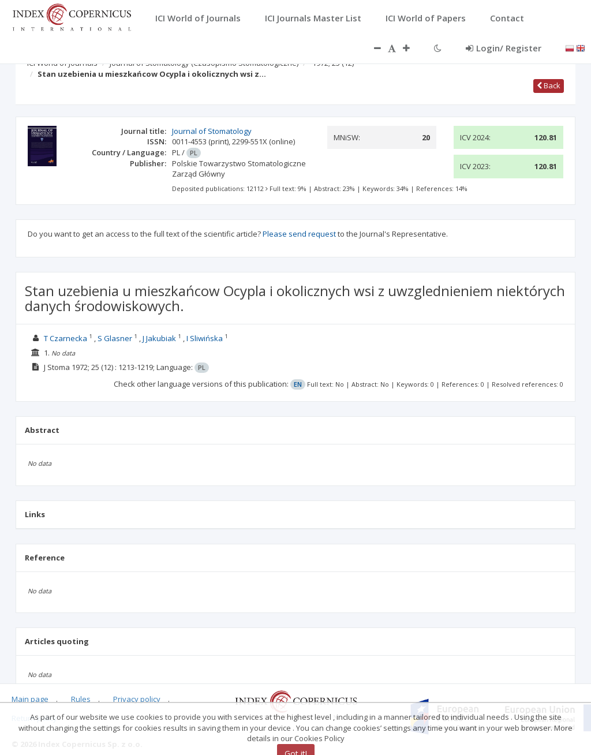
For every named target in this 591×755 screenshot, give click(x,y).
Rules (81, 699)
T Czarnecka (65, 338)
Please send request (299, 234)
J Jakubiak (159, 338)
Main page (30, 699)
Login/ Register (503, 48)
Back (548, 85)
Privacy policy (136, 699)
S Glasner (115, 338)
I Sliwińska (204, 338)
